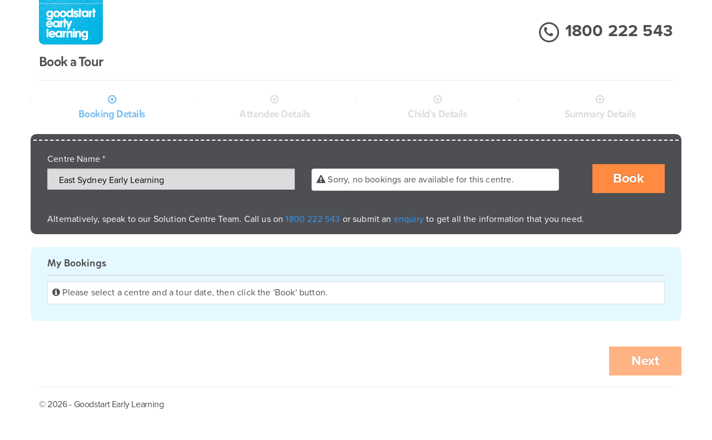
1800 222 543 (605, 32)
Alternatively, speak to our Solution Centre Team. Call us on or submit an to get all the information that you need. (315, 219)
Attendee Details (274, 114)
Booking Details (111, 114)
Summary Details (600, 114)
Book (628, 178)
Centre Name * (76, 159)
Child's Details (437, 114)
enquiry (410, 219)
